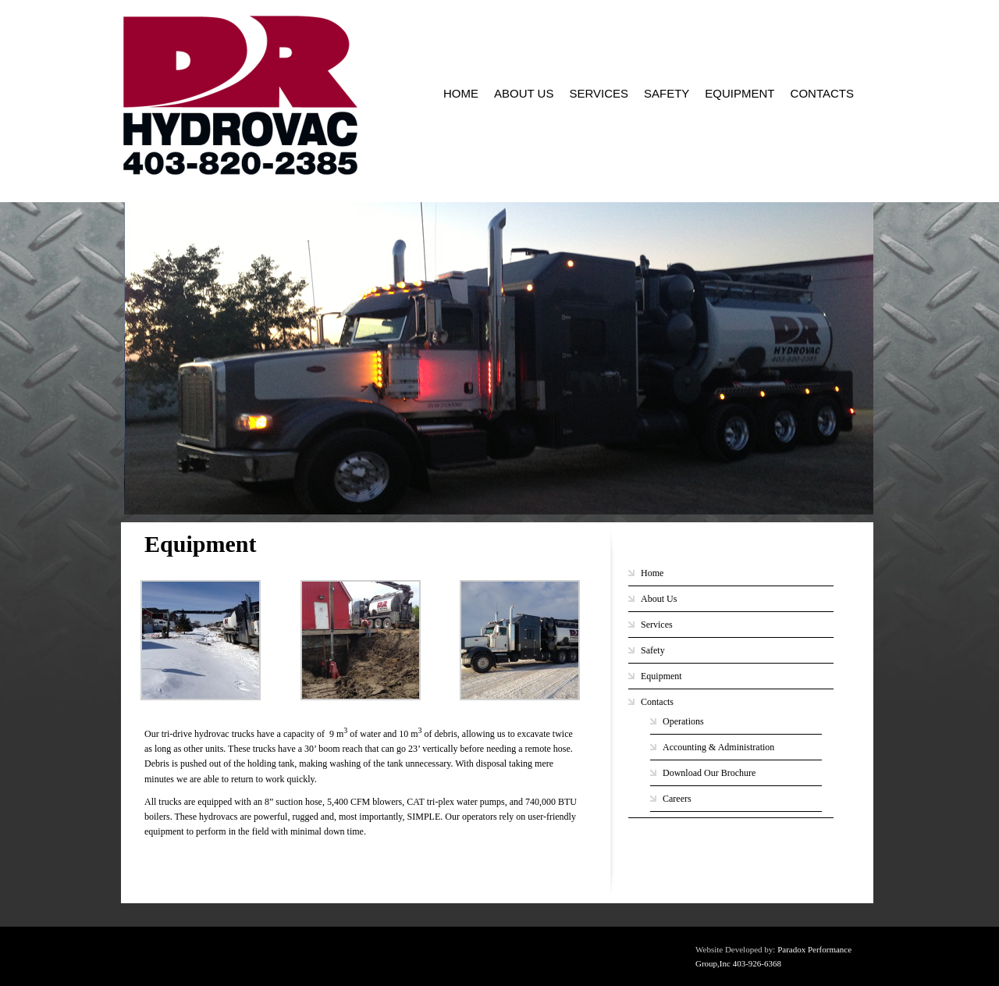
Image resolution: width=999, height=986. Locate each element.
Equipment (739, 93)
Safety (666, 93)
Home (460, 93)
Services (598, 93)
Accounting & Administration (718, 747)
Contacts (822, 93)
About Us (523, 93)
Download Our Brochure (709, 772)
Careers (677, 798)
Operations (683, 721)
